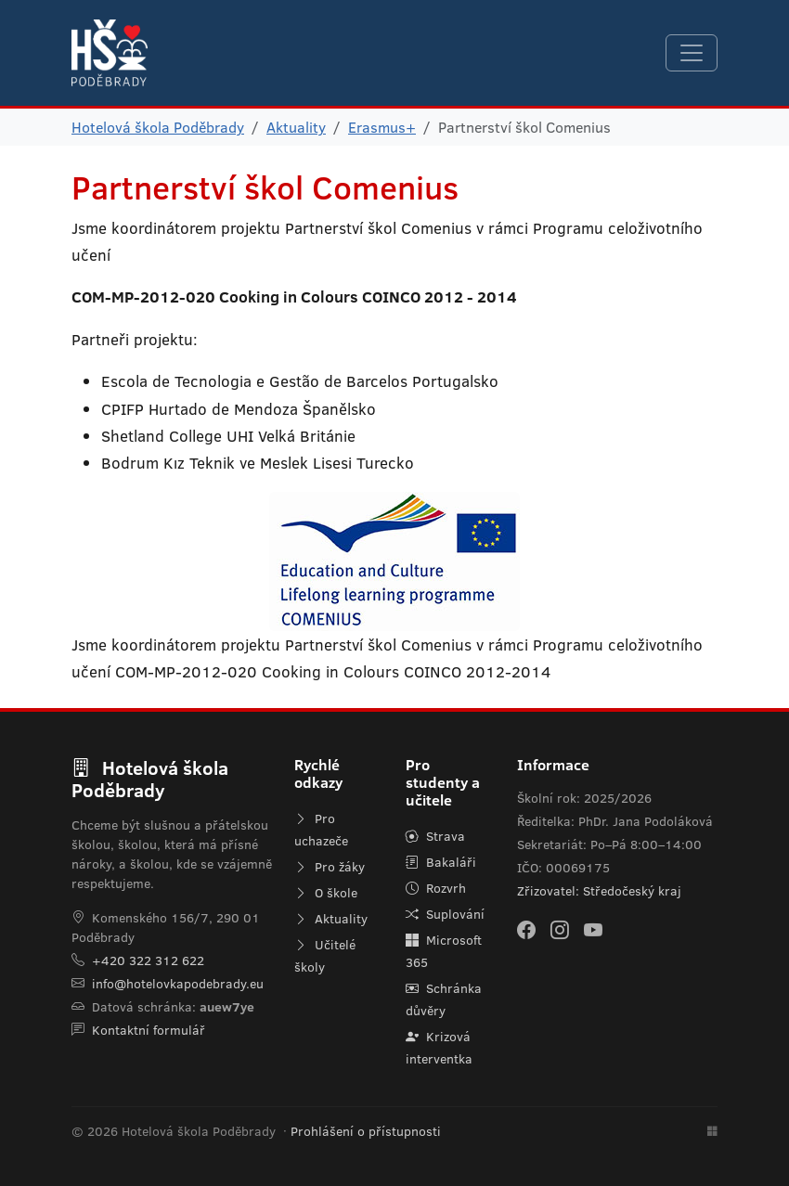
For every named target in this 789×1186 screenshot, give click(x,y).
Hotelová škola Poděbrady (157, 127)
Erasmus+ (382, 127)
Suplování (445, 914)
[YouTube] (593, 930)
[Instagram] (559, 930)
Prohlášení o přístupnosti (366, 1131)
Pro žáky (329, 866)
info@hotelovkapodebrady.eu (178, 983)
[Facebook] (526, 930)
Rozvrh (436, 888)
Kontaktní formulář (148, 1030)
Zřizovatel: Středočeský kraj (599, 891)
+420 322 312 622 (148, 960)
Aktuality (296, 127)
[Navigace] (692, 52)
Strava (435, 836)
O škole (325, 892)
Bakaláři (441, 862)
